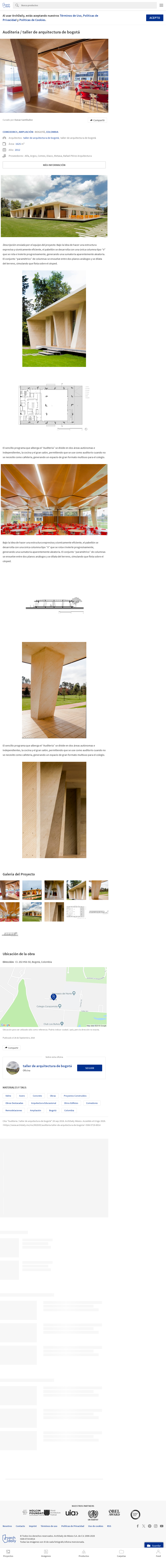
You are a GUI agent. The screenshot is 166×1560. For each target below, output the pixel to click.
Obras (53, 1095)
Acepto (155, 18)
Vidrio (8, 1095)
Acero (22, 1095)
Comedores (10, 131)
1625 (18, 143)
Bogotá (52, 1110)
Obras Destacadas (14, 1103)
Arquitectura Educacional (43, 1103)
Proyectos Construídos (75, 1095)
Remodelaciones (14, 1110)
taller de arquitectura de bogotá (41, 137)
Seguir (89, 1068)
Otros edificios (71, 1103)
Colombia (52, 131)
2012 (17, 149)
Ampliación (26, 131)
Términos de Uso (71, 15)
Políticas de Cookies (32, 20)
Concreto (37, 1095)
